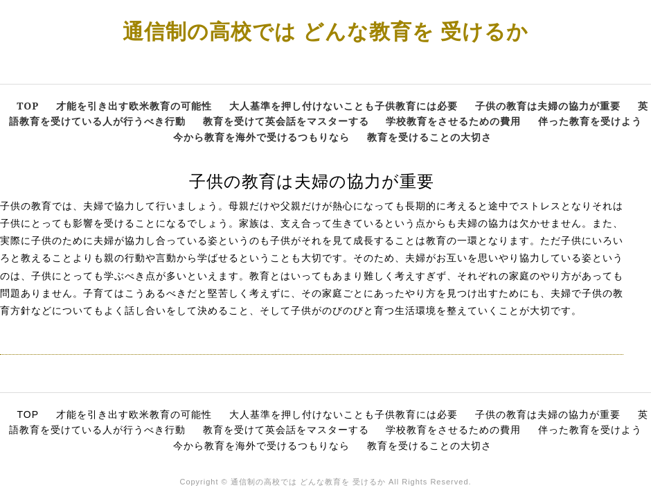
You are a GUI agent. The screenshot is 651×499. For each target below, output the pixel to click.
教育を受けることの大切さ (429, 136)
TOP (28, 105)
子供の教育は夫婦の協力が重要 (548, 105)
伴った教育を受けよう (590, 121)
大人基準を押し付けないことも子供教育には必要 (343, 105)
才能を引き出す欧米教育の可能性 (134, 105)
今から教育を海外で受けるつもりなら (261, 136)
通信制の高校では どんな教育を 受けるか (325, 31)
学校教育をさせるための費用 (453, 121)
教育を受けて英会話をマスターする (286, 121)
